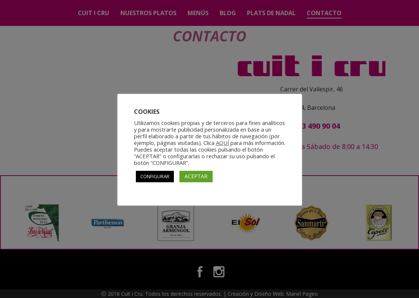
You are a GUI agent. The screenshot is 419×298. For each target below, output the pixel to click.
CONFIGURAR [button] (154, 176)
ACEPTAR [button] (196, 176)
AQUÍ (222, 142)
